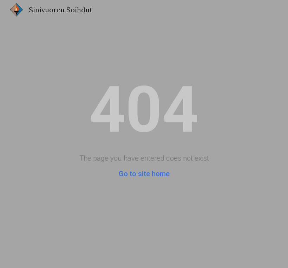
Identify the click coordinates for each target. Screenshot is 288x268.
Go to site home (144, 174)
